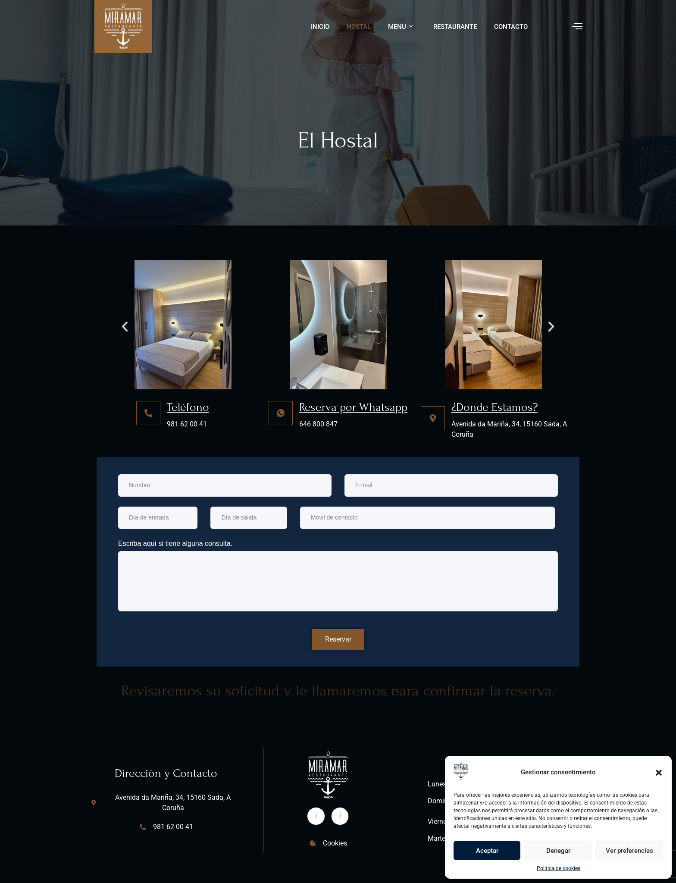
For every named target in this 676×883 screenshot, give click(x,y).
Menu (400, 27)
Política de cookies (558, 868)
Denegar (558, 851)
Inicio (320, 27)
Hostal (359, 27)
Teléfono (188, 407)
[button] (658, 772)
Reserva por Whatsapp (353, 407)
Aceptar (487, 851)
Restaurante (455, 27)
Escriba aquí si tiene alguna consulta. (175, 543)
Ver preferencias (629, 851)
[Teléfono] (148, 413)
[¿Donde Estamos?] (433, 418)
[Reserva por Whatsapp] (281, 413)
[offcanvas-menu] (577, 26)
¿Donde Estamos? (494, 407)
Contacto (511, 27)
